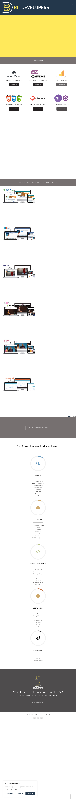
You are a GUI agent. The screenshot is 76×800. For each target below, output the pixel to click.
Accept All (30, 793)
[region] (20, 789)
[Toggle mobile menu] (73, 4)
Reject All (20, 793)
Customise (10, 793)
